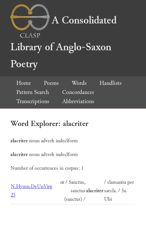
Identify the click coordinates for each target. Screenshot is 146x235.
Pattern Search (32, 92)
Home (23, 83)
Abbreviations (78, 101)
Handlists (110, 83)
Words (79, 83)
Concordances (78, 92)
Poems (51, 83)
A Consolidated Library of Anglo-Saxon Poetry (63, 42)
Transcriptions (32, 101)
